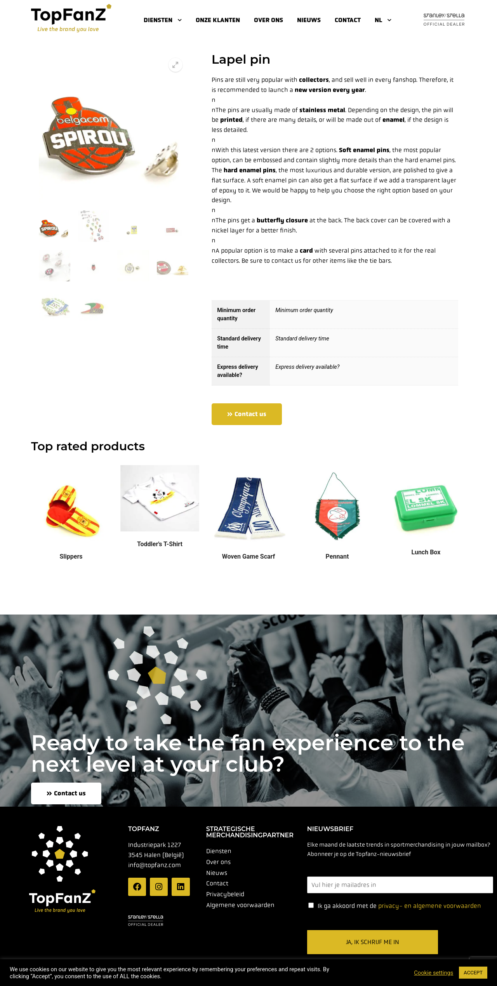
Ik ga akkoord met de (399, 906)
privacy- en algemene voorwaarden (429, 906)
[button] (175, 65)
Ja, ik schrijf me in (372, 942)
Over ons (268, 20)
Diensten (163, 20)
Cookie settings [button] (433, 972)
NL (383, 20)
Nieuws (309, 20)
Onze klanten (218, 20)
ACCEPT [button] (473, 973)
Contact (348, 20)
